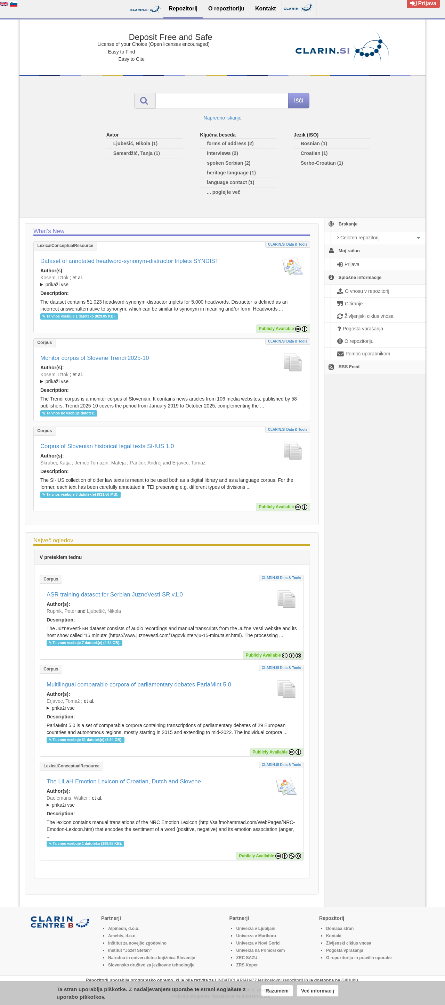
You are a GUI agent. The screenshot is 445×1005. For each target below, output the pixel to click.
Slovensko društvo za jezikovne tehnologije (151, 965)
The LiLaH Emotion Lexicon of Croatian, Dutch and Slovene (124, 781)
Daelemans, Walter (67, 798)
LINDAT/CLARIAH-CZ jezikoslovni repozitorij (259, 980)
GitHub (348, 980)
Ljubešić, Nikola (104, 611)
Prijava (423, 3)
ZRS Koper (247, 965)
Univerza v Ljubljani (255, 928)
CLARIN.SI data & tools (287, 244)
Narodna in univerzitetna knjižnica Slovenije (151, 957)
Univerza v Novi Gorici (258, 943)
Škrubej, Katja (55, 463)
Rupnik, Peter (61, 611)
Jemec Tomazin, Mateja (100, 463)
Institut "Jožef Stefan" (130, 950)
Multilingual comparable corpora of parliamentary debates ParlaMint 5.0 (139, 684)
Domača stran (340, 928)
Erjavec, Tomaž (188, 463)
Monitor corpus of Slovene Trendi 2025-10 (94, 358)
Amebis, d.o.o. (122, 935)
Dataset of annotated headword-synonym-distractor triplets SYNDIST (129, 261)
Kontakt (334, 935)
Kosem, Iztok (54, 277)
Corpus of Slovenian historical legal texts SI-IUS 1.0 (107, 446)
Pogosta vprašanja (344, 950)
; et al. (171, 281)
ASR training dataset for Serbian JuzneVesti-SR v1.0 (115, 594)
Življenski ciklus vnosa (348, 943)
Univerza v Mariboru (256, 935)
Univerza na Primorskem (260, 950)
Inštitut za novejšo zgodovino (137, 943)
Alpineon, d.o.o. (123, 928)
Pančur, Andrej (145, 463)
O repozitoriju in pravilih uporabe (359, 957)
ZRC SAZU (246, 957)
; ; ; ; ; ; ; (171, 281)
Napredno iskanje (223, 118)
